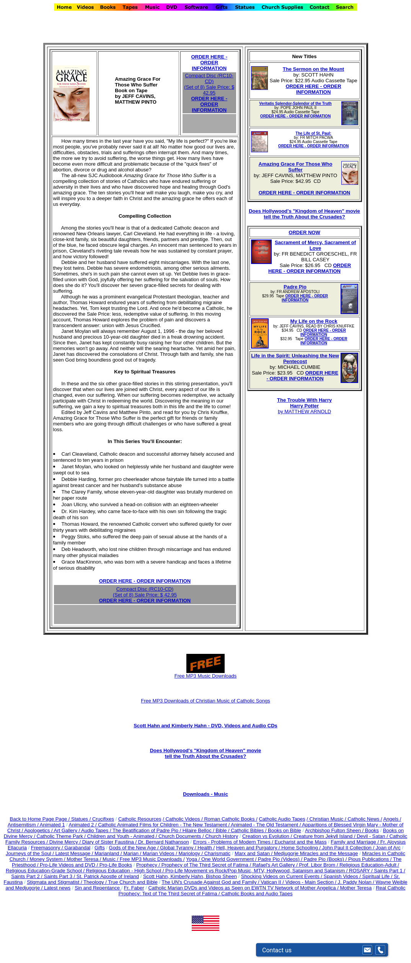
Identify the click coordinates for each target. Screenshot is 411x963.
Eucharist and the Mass (301, 842)
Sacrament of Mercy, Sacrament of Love (315, 245)
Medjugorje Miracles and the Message (316, 853)
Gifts (100, 848)
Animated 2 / (83, 825)
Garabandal (77, 848)
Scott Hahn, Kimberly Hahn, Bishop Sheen (190, 876)
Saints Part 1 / (389, 870)
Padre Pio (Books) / (326, 859)
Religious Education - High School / (125, 870)
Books (372, 830)
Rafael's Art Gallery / (276, 865)
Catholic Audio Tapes (282, 819)
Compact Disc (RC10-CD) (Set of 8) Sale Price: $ (209, 84)
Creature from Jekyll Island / (325, 836)
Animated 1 (52, 825)
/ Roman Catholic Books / (229, 819)
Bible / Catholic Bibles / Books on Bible (257, 830)
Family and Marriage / (355, 842)
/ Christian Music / (327, 819)
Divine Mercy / (65, 842)
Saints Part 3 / (59, 876)
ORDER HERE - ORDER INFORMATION (209, 62)
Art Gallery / (67, 830)
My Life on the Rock (314, 321)
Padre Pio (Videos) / (281, 859)
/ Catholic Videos (182, 819)
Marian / (133, 853)
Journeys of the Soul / (30, 853)
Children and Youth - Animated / (122, 836)
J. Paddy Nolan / (356, 882)
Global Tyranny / (178, 848)
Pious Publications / (370, 859)
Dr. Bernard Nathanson (163, 842)
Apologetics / (39, 830)
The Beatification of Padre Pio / (148, 830)
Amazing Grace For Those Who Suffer (296, 167)
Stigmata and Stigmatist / (55, 882)
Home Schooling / (301, 848)
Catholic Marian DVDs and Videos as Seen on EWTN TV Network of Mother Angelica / (244, 888)
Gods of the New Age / (134, 848)
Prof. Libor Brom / (319, 865)
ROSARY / (361, 870)
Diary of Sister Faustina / (110, 842)
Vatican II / (273, 882)
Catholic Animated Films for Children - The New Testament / (164, 825)
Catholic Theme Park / (62, 836)
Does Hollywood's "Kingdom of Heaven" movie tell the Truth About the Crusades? (304, 214)
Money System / (48, 859)
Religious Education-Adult (367, 865)
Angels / (392, 819)
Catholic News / (364, 819)
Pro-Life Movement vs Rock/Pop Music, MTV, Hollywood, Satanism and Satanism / (257, 870)
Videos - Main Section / (311, 882)
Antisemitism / (24, 825)
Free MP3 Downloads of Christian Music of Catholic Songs (205, 701)
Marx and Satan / (254, 853)
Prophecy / (148, 865)
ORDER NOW (304, 232)
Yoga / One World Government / (222, 859)
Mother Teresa (356, 888)
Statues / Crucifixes (92, 819)
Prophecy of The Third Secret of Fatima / (207, 865)
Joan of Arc (388, 848)
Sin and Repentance (98, 888)
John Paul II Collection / (348, 848)
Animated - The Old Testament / (266, 825)
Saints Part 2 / (26, 876)
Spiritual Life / (378, 876)
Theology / (95, 882)
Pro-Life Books (115, 865)
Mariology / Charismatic (204, 853)
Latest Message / (75, 853)
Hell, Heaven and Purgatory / (249, 848)
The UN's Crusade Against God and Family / (211, 882)
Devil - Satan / (373, 836)
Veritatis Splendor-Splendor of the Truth (295, 103)
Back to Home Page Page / (40, 819)
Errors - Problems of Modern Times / (233, 842)
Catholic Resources (139, 819)
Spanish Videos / (343, 876)
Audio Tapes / (97, 830)
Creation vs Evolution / (268, 836)
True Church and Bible (133, 882)
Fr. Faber (134, 888)
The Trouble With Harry (304, 400)
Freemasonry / (47, 848)
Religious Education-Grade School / (46, 870)
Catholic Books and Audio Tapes (256, 893)
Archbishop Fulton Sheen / (335, 830)
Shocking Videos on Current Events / (282, 876)
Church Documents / (181, 836)
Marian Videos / (161, 853)
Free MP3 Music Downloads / (152, 859)
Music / (111, 859)
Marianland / (109, 853)
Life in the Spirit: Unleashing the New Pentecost (295, 358)
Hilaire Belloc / (198, 830)
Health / (206, 848)
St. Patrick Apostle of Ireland (108, 876)
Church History (221, 836)
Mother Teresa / (85, 859)
